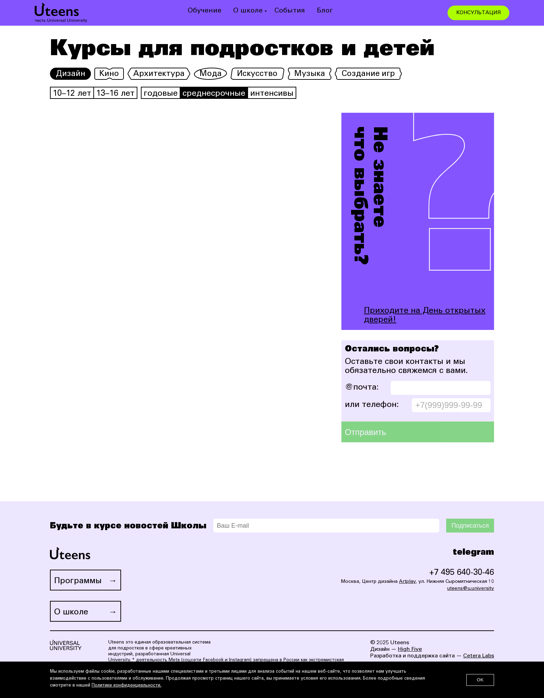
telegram (473, 552)
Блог (325, 11)
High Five (410, 649)
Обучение (204, 11)
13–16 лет (115, 94)
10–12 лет (72, 94)
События (289, 11)
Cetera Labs (478, 656)
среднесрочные (213, 94)
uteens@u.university (470, 588)
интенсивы (272, 94)
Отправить (365, 432)
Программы (78, 581)
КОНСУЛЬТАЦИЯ (478, 13)
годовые (161, 94)
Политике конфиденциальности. (126, 685)
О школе (248, 11)
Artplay (407, 581)
